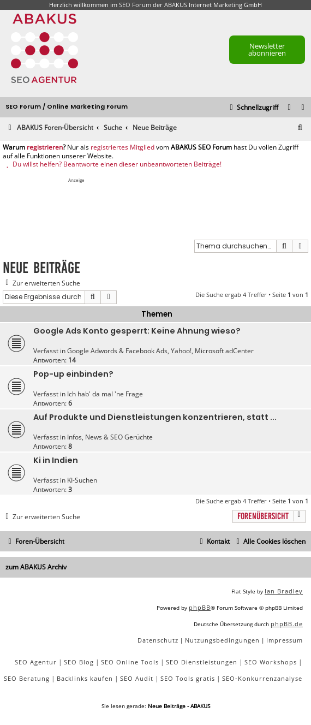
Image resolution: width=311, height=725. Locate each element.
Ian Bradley (284, 591)
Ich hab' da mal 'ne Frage (105, 394)
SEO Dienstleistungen (201, 662)
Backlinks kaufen (85, 678)
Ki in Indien (55, 460)
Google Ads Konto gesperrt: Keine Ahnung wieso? (137, 330)
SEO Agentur (36, 662)
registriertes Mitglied (122, 147)
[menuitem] (303, 107)
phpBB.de (287, 624)
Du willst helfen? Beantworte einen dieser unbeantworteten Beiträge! (112, 164)
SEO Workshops (270, 662)
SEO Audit (136, 678)
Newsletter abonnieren (267, 49)
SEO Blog (79, 662)
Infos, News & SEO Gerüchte (110, 437)
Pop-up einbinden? (73, 374)
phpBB (200, 607)
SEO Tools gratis (187, 678)
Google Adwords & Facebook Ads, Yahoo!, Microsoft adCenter (160, 350)
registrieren (45, 147)
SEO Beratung (27, 678)
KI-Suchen (82, 480)
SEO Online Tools (130, 662)
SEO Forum (135, 5)
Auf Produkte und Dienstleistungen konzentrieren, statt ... (155, 417)
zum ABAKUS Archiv (36, 567)
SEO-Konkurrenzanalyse (262, 678)
